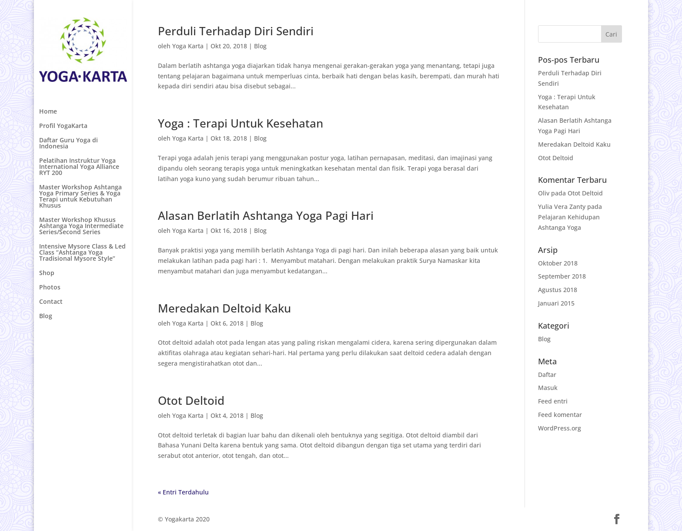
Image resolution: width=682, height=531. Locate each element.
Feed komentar (560, 414)
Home (48, 111)
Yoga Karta (188, 46)
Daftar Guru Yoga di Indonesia (68, 143)
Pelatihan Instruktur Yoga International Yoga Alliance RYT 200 (79, 167)
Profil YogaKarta (63, 126)
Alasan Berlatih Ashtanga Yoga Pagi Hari (266, 215)
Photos (49, 287)
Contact (51, 302)
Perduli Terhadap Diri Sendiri (236, 31)
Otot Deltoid (191, 400)
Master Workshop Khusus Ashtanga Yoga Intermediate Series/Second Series (81, 226)
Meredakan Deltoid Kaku (224, 308)
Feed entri (553, 401)
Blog (45, 316)
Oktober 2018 (558, 263)
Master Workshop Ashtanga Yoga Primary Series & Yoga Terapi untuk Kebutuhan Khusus (80, 196)
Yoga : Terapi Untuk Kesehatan (240, 123)
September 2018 (562, 276)
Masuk (548, 387)
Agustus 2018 (557, 290)
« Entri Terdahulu (183, 492)
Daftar (547, 374)
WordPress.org (559, 428)
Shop (46, 273)
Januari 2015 (556, 303)
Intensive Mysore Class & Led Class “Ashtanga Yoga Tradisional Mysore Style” (82, 252)
